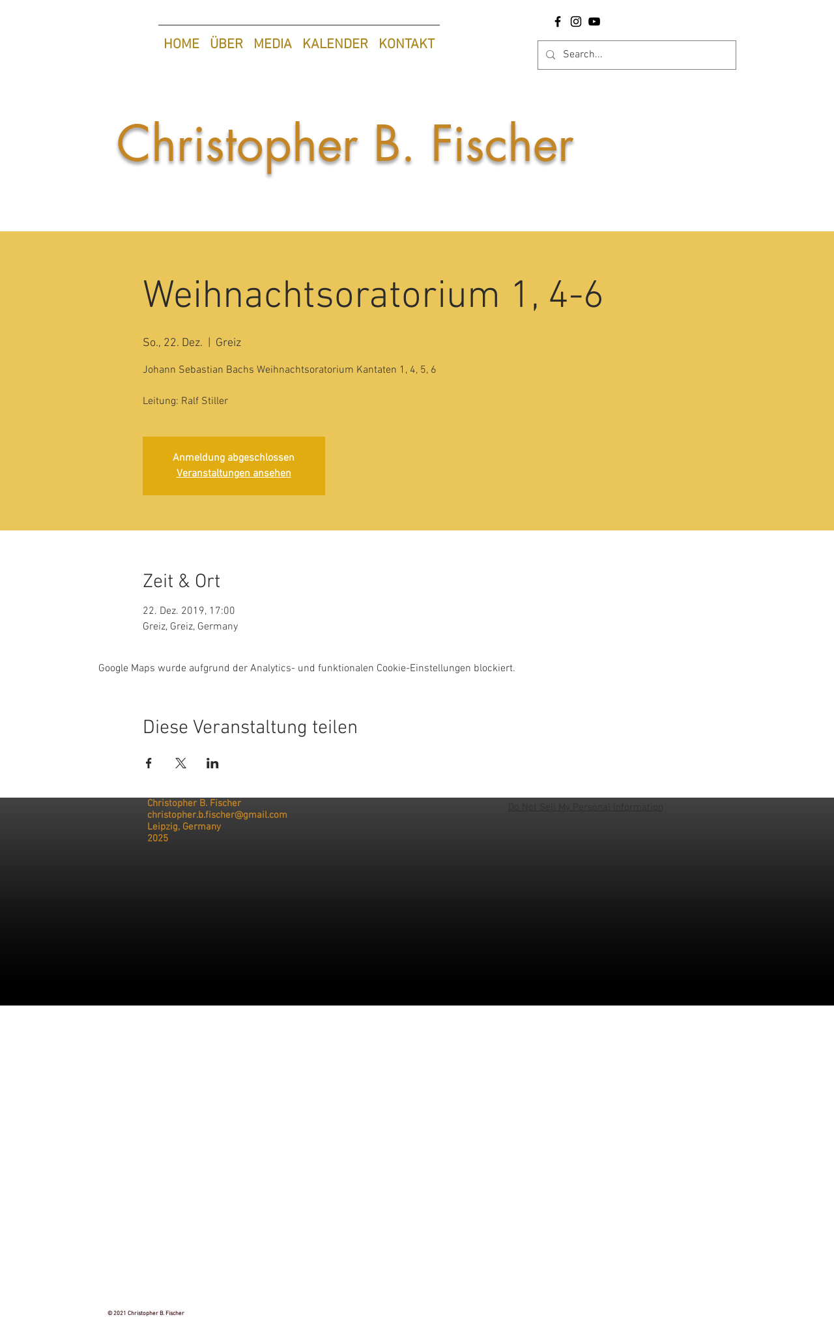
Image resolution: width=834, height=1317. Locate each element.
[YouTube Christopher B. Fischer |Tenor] (594, 21)
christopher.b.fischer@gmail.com (217, 815)
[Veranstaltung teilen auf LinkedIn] (213, 763)
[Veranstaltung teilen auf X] (181, 763)
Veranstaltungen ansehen (234, 473)
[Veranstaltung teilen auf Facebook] (149, 763)
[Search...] (635, 55)
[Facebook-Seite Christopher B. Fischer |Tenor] (558, 21)
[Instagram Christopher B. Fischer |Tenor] (576, 21)
